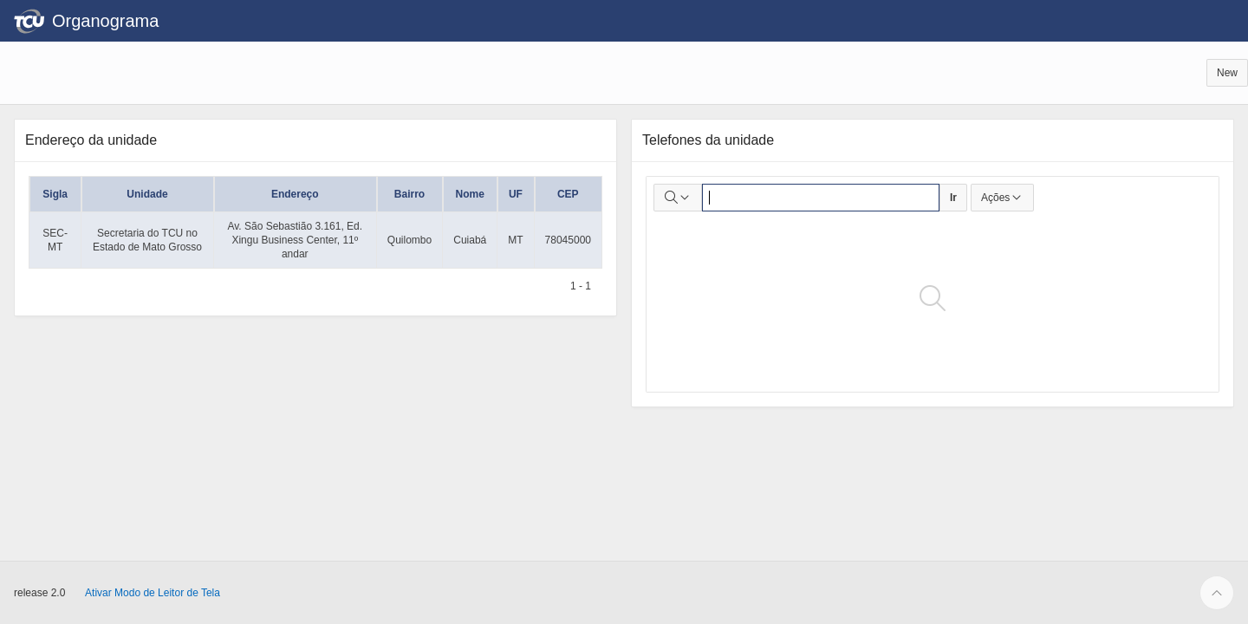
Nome (470, 194)
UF (516, 194)
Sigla (55, 194)
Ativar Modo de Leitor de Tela (152, 593)
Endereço (295, 194)
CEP (568, 194)
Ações (1002, 198)
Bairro (409, 194)
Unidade (147, 194)
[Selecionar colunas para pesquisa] (677, 197)
